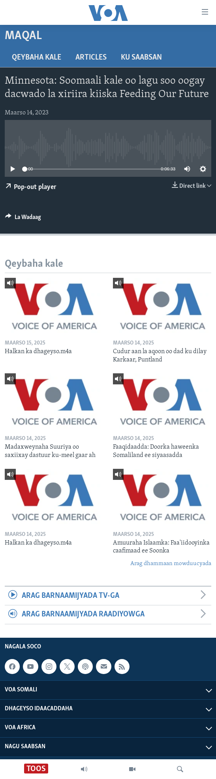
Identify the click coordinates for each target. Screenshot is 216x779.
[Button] (23, 219)
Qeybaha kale (36, 58)
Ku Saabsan (141, 58)
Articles (91, 58)
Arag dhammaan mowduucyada (170, 564)
